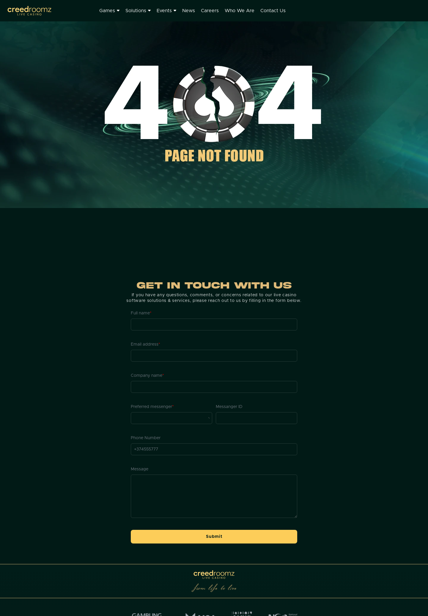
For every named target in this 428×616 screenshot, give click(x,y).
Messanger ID (229, 407)
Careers (210, 10)
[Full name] (214, 324)
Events (166, 10)
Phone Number (145, 438)
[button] (214, 536)
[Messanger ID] (256, 418)
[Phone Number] (214, 449)
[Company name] (214, 387)
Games (109, 10)
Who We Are (239, 10)
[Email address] (214, 356)
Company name (147, 376)
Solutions (138, 10)
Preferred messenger (152, 407)
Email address (145, 344)
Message (139, 469)
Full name (141, 313)
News (188, 10)
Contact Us (273, 10)
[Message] (214, 496)
